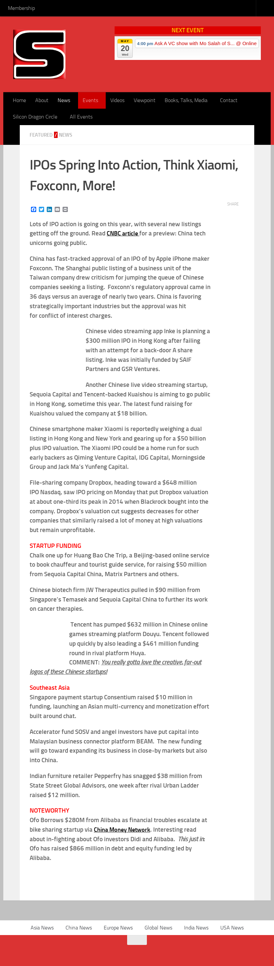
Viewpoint (144, 100)
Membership (21, 8)
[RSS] (27, 950)
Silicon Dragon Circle (35, 117)
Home (19, 100)
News (64, 100)
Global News (158, 928)
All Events (81, 117)
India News (196, 928)
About (41, 100)
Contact (228, 100)
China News (79, 928)
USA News (232, 928)
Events (90, 100)
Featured (42, 135)
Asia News (42, 928)
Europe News (118, 928)
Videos (117, 100)
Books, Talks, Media (186, 100)
